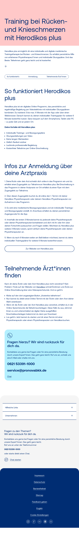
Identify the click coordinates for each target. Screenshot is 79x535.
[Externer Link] (28, 521)
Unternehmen (11, 415)
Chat (9, 376)
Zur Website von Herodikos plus (39, 249)
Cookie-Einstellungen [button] (39, 515)
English (39, 508)
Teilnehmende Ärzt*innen (56, 77)
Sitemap (39, 495)
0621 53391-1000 (21, 364)
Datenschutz (39, 482)
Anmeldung (33, 77)
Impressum (39, 475)
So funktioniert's (13, 77)
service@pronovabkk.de (26, 370)
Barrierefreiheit (39, 488)
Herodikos (40, 287)
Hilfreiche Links (11, 407)
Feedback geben (39, 502)
